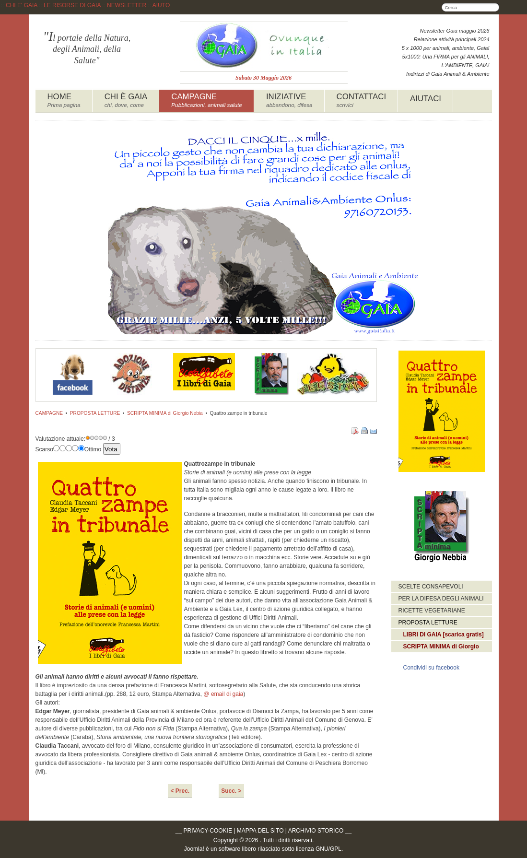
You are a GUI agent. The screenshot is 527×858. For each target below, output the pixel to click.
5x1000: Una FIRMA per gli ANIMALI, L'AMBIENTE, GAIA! (446, 61)
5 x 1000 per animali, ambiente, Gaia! (446, 48)
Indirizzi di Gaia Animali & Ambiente (447, 74)
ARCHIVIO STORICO (316, 830)
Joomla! (194, 849)
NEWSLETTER (126, 5)
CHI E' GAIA (21, 5)
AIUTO (161, 5)
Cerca (495, 7)
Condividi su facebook (431, 667)
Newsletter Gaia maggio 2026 (455, 31)
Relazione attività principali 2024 (452, 39)
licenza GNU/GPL (318, 849)
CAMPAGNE (49, 413)
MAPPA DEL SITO (260, 830)
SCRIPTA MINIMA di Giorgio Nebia (165, 413)
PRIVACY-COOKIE (208, 830)
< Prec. (179, 790)
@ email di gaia (223, 694)
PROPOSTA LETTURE (95, 413)
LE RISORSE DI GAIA (72, 5)
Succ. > (231, 790)
